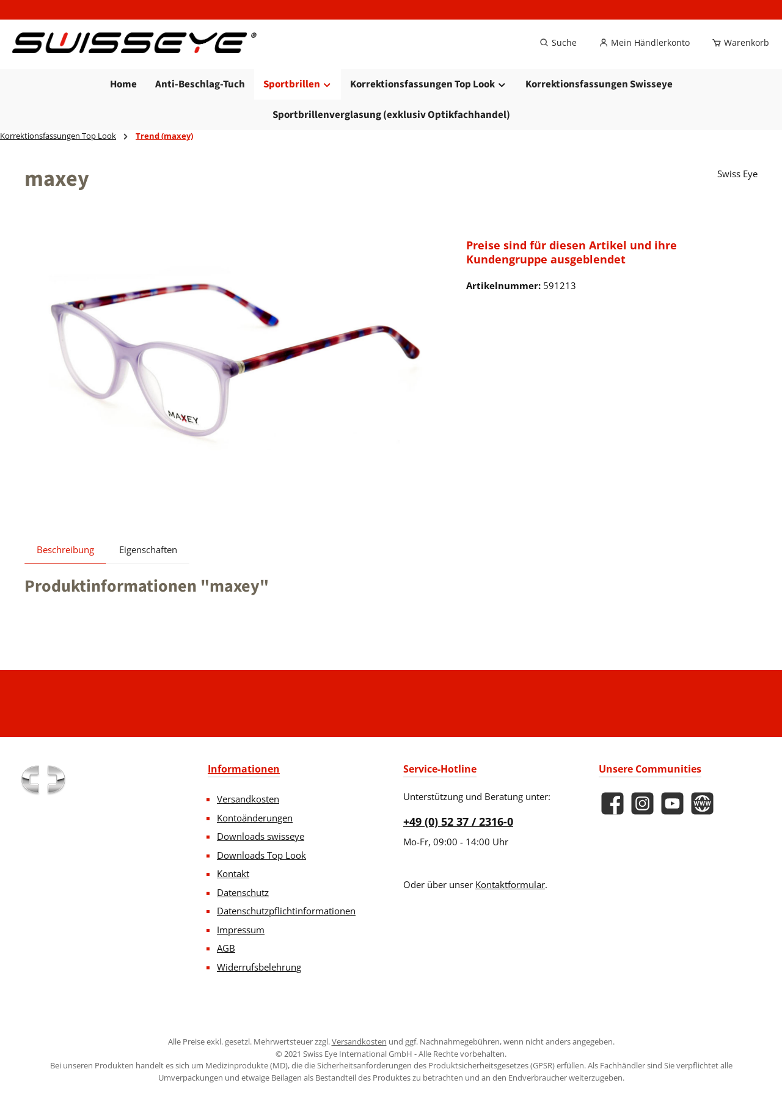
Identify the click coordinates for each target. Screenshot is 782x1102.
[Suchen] (558, 54)
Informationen (244, 769)
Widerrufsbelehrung (259, 967)
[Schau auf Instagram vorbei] (642, 803)
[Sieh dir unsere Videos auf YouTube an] (672, 803)
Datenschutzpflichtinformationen (286, 911)
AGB (226, 948)
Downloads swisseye (260, 836)
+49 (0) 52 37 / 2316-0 (458, 821)
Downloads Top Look (261, 855)
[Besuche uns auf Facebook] (612, 803)
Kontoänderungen (255, 818)
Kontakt (233, 873)
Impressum (241, 930)
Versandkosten (248, 799)
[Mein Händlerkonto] (644, 54)
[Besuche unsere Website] (702, 803)
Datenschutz (243, 892)
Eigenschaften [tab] (148, 571)
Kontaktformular (510, 884)
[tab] (65, 571)
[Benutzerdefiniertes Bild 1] (42, 779)
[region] (233, 378)
